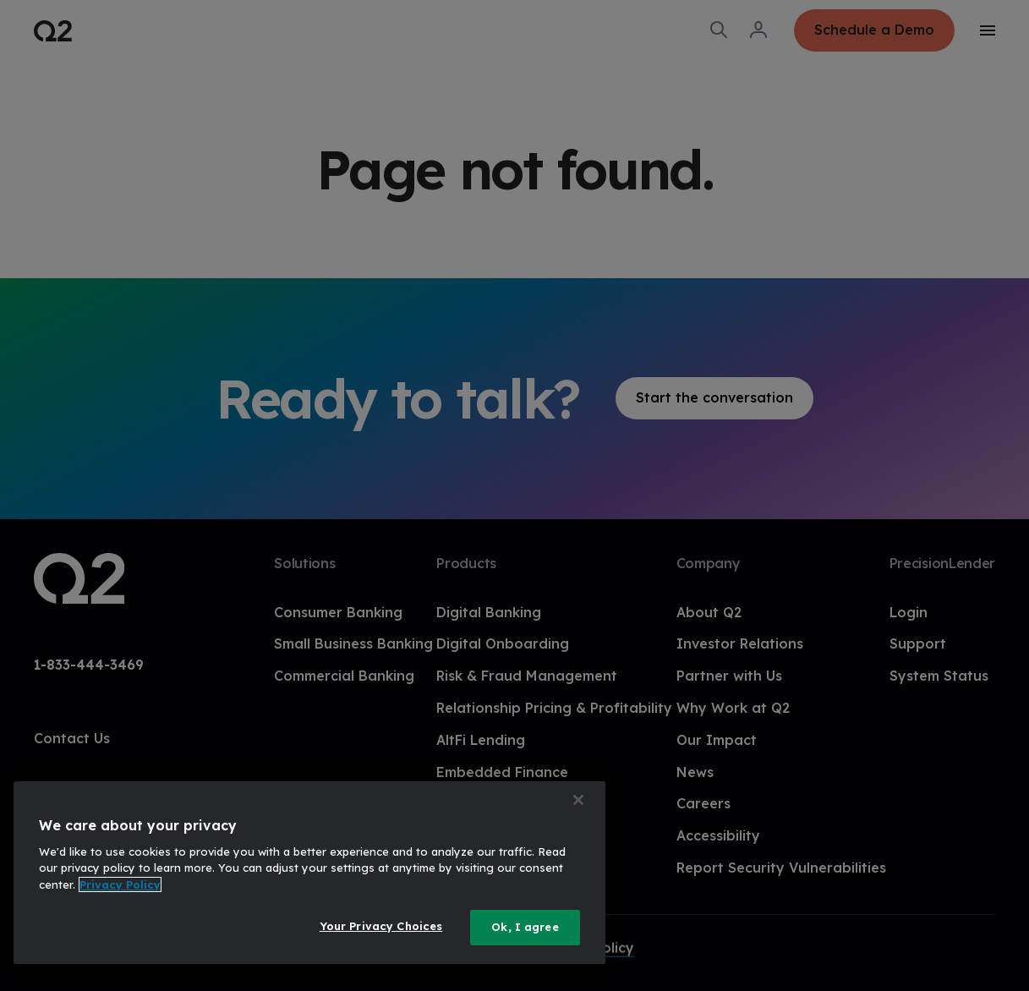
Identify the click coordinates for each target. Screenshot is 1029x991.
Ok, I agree (524, 927)
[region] (309, 872)
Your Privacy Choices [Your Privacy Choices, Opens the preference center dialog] (381, 926)
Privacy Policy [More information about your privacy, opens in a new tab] (120, 884)
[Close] (578, 800)
